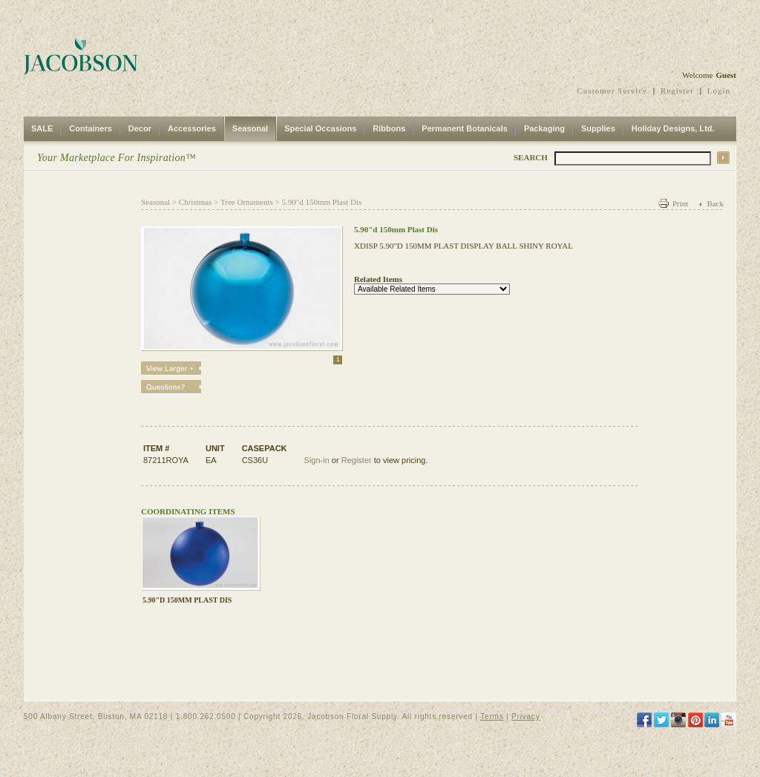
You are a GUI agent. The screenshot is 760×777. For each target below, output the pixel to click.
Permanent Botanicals (465, 128)
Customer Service (612, 90)
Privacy (525, 716)
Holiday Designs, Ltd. (673, 128)
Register (677, 90)
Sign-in (317, 460)
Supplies (598, 128)
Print (680, 203)
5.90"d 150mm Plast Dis (321, 201)
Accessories (192, 128)
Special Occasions (320, 128)
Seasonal (250, 128)
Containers (90, 128)
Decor (139, 128)
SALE (42, 128)
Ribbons (389, 128)
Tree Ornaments (246, 201)
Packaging (544, 128)
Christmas (195, 201)
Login (718, 90)
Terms (491, 716)
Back (715, 203)
